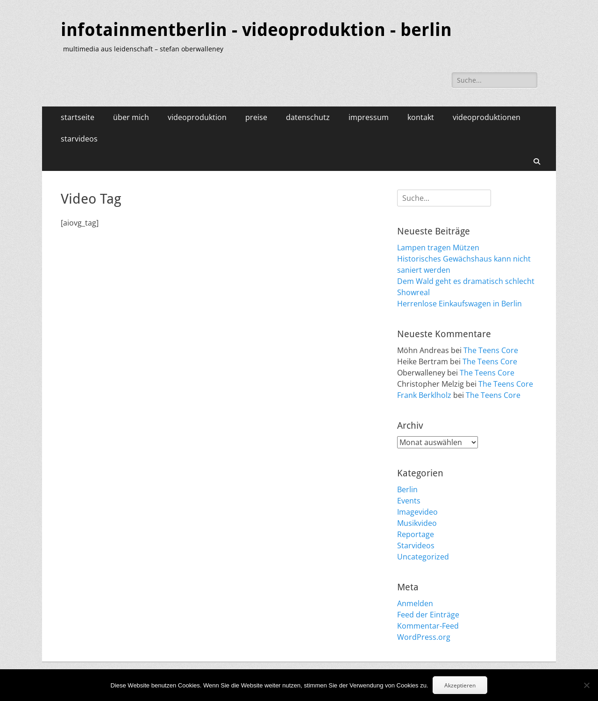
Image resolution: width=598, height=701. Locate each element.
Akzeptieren (460, 685)
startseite (77, 117)
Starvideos (415, 545)
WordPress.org (423, 637)
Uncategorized (423, 557)
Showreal (413, 292)
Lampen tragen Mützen (438, 247)
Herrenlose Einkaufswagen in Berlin (459, 303)
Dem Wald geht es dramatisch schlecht (465, 281)
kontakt (420, 117)
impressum (369, 117)
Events (408, 501)
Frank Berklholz (424, 395)
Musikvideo (417, 523)
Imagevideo (417, 512)
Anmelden (415, 603)
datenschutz (308, 117)
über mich (131, 117)
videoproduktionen (486, 117)
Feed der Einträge (428, 614)
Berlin (407, 489)
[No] (586, 685)
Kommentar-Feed (428, 626)
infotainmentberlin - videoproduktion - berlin (256, 30)
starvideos (79, 139)
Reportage (415, 534)
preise (256, 117)
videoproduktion (197, 117)
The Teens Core (490, 350)
